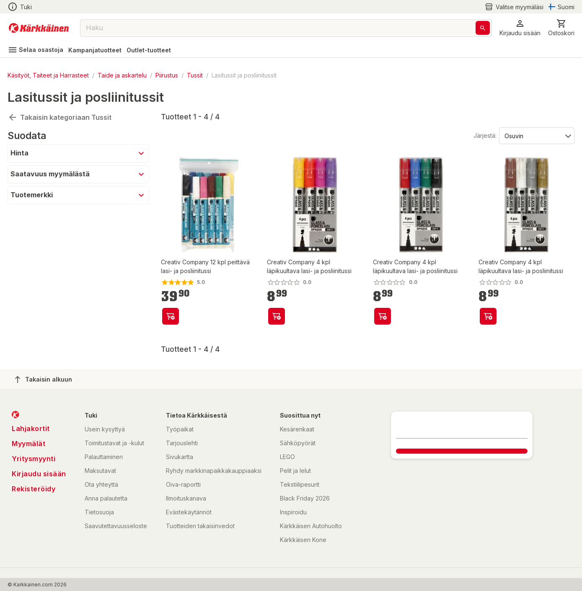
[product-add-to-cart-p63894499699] (488, 316)
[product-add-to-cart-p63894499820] (276, 316)
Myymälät (28, 443)
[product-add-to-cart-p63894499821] (170, 316)
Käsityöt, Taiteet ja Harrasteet (48, 75)
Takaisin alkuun (43, 379)
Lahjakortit (31, 428)
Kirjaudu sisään (39, 474)
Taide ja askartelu (122, 75)
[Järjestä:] (536, 135)
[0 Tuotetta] (561, 27)
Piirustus (166, 75)
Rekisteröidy (33, 489)
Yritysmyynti (33, 458)
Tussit (195, 75)
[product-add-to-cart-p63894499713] (382, 316)
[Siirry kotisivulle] (38, 28)
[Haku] (483, 28)
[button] (520, 28)
